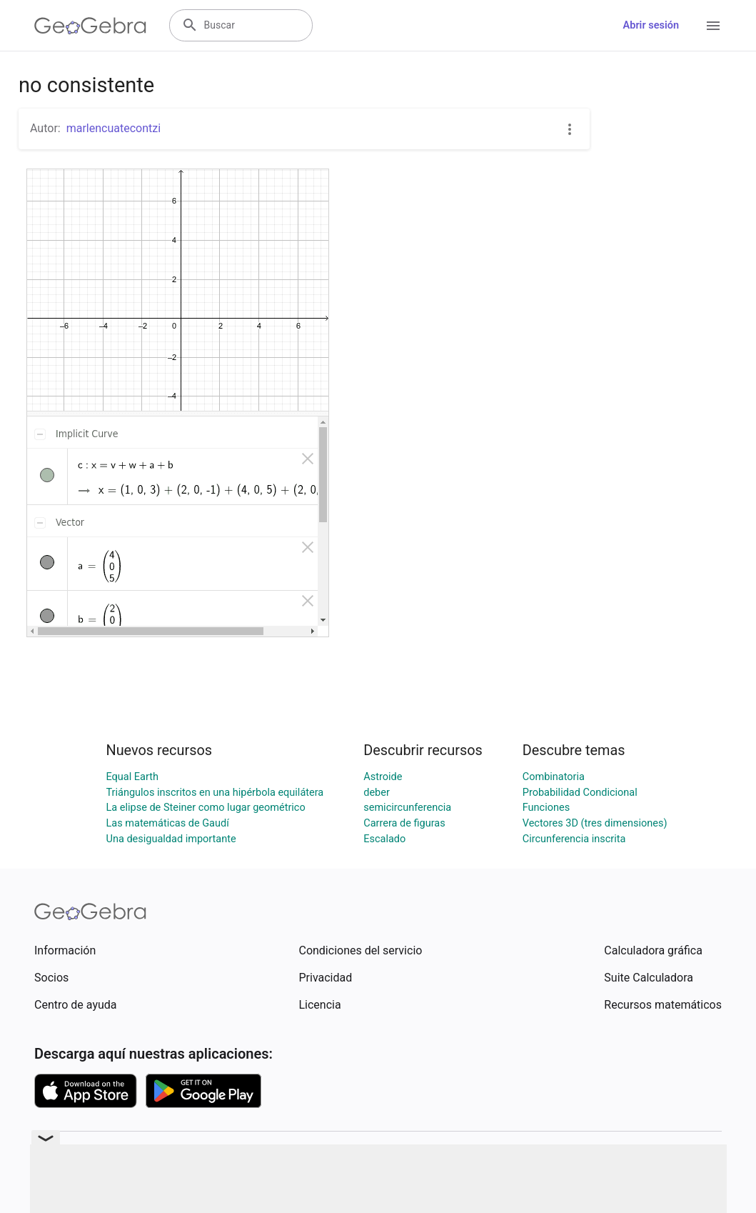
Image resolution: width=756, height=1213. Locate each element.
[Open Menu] (713, 25)
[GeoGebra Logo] (90, 25)
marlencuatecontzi (113, 128)
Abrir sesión (651, 25)
